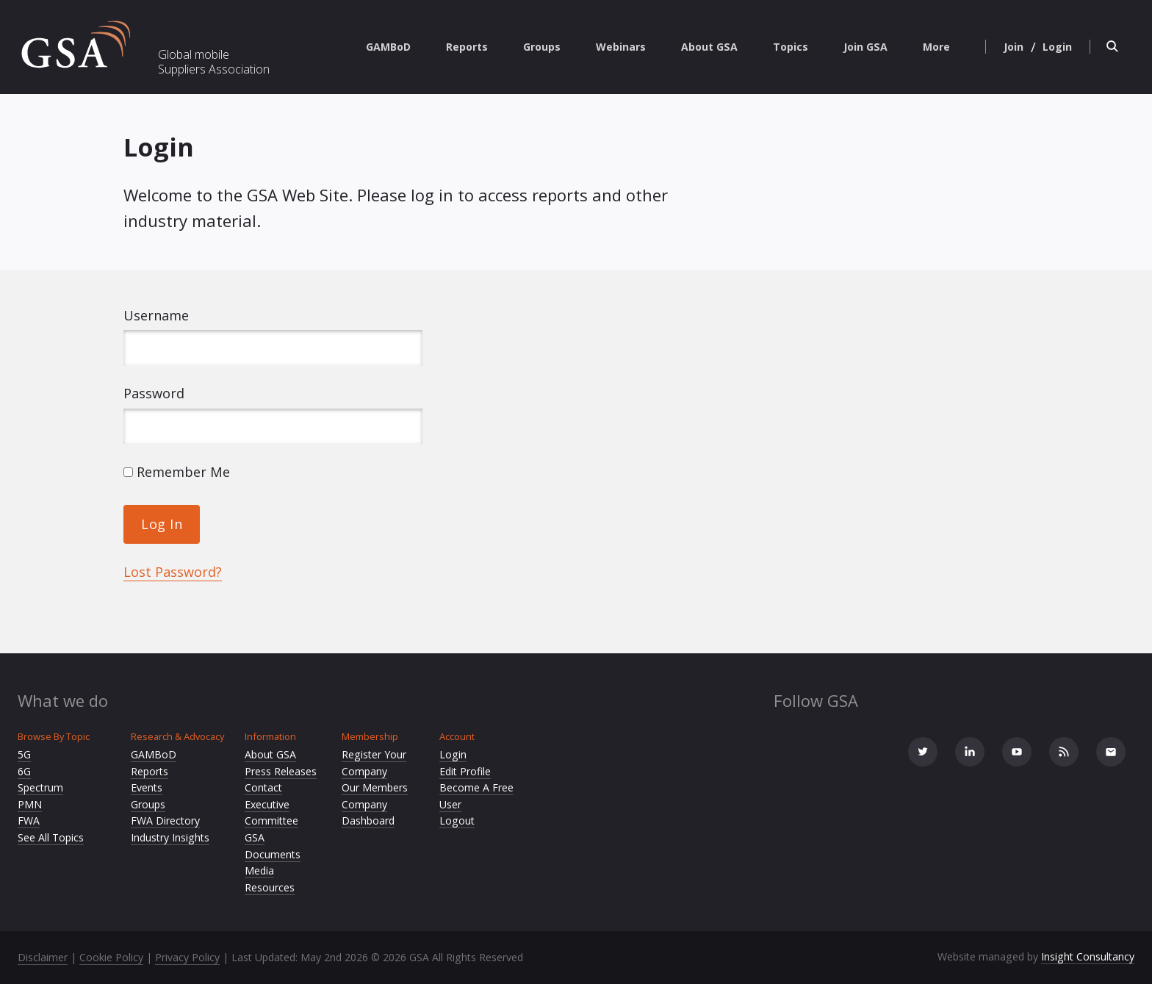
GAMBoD (388, 47)
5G (24, 754)
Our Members (375, 787)
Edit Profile (465, 771)
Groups (542, 47)
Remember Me (176, 472)
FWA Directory (165, 820)
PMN (30, 804)
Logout (457, 820)
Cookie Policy (111, 957)
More (936, 47)
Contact (263, 787)
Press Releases (281, 771)
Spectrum (40, 787)
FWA (29, 820)
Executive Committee (271, 812)
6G (24, 771)
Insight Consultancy (1087, 956)
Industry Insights (170, 837)
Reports (467, 47)
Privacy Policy (187, 957)
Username (156, 315)
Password (153, 393)
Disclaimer (43, 957)
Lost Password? (172, 572)
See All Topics (51, 837)
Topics (790, 47)
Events (146, 787)
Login (453, 754)
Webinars (621, 47)
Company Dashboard (368, 812)
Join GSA (865, 47)
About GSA (709, 47)
